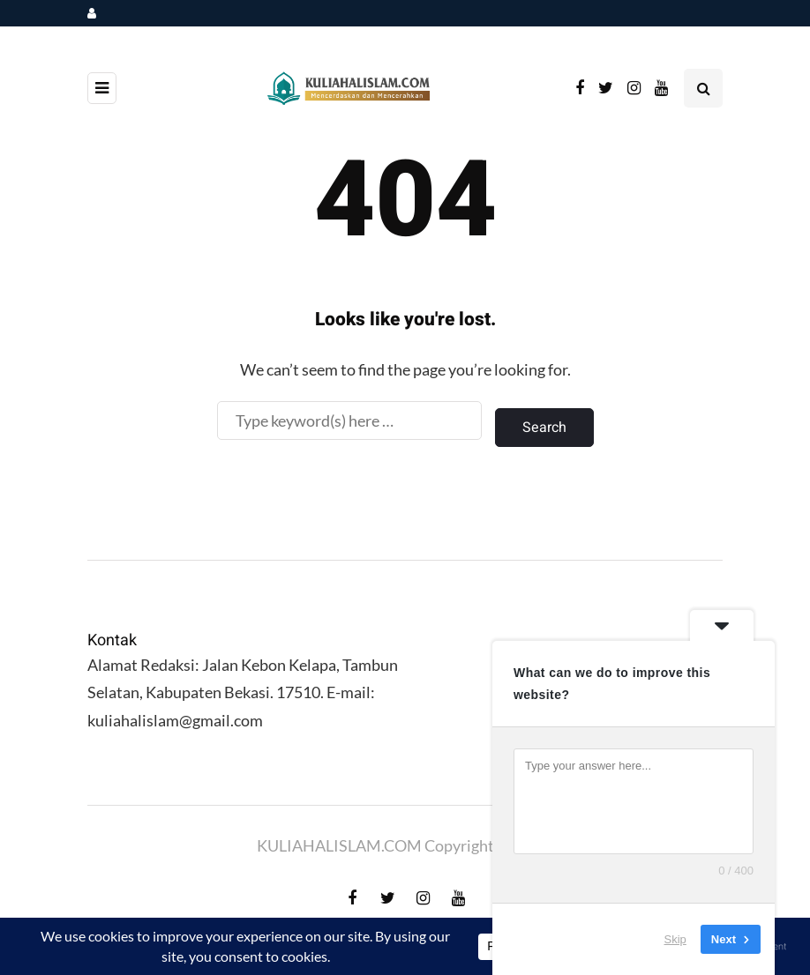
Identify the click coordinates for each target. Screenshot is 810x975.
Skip (675, 939)
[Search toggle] (703, 88)
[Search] (349, 420)
